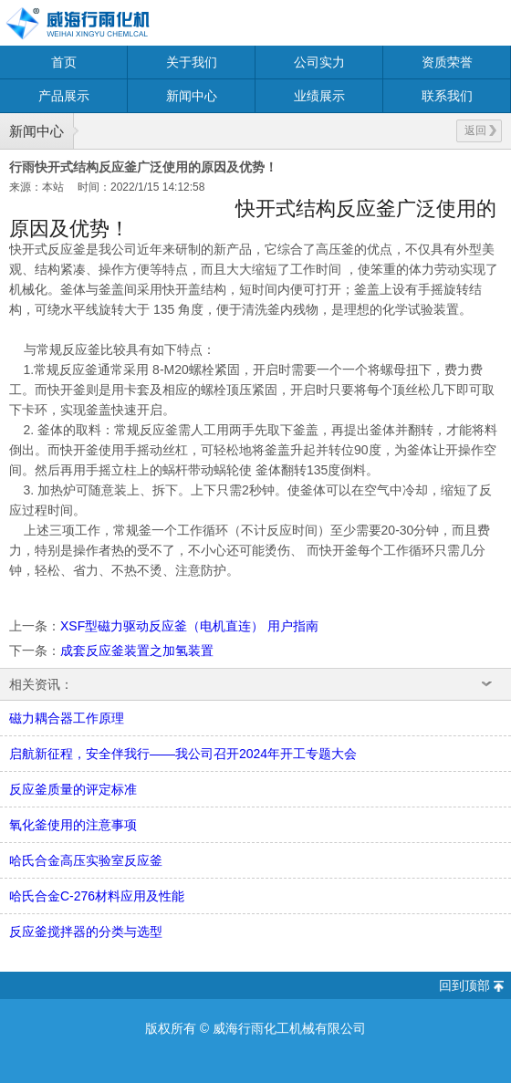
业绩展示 (319, 96)
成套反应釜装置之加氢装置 (137, 650)
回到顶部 (464, 985)
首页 (64, 62)
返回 (480, 130)
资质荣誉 (447, 62)
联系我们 (447, 96)
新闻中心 (191, 96)
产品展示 (63, 96)
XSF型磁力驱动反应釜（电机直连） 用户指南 (189, 626)
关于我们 (191, 62)
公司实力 (319, 62)
